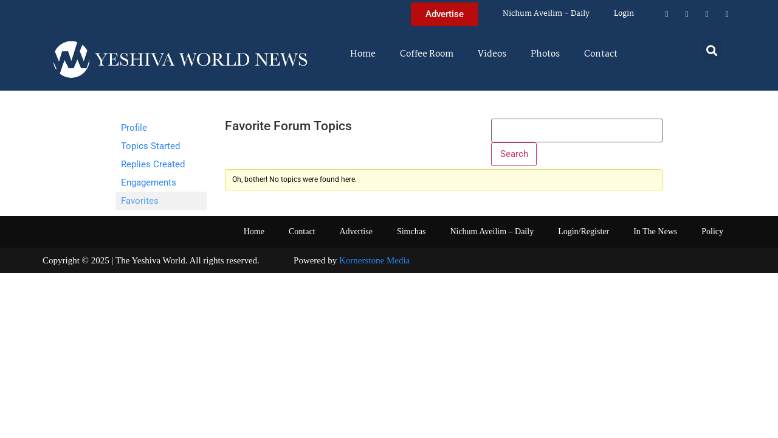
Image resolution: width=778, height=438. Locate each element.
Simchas (411, 231)
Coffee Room (426, 54)
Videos (492, 54)
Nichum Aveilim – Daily (546, 13)
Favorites (140, 200)
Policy (712, 231)
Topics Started (150, 146)
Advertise (355, 231)
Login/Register (583, 231)
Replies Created (153, 164)
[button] (712, 50)
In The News (655, 231)
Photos (545, 54)
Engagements (148, 182)
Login (624, 13)
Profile (134, 127)
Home (363, 54)
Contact (601, 54)
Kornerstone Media (374, 260)
